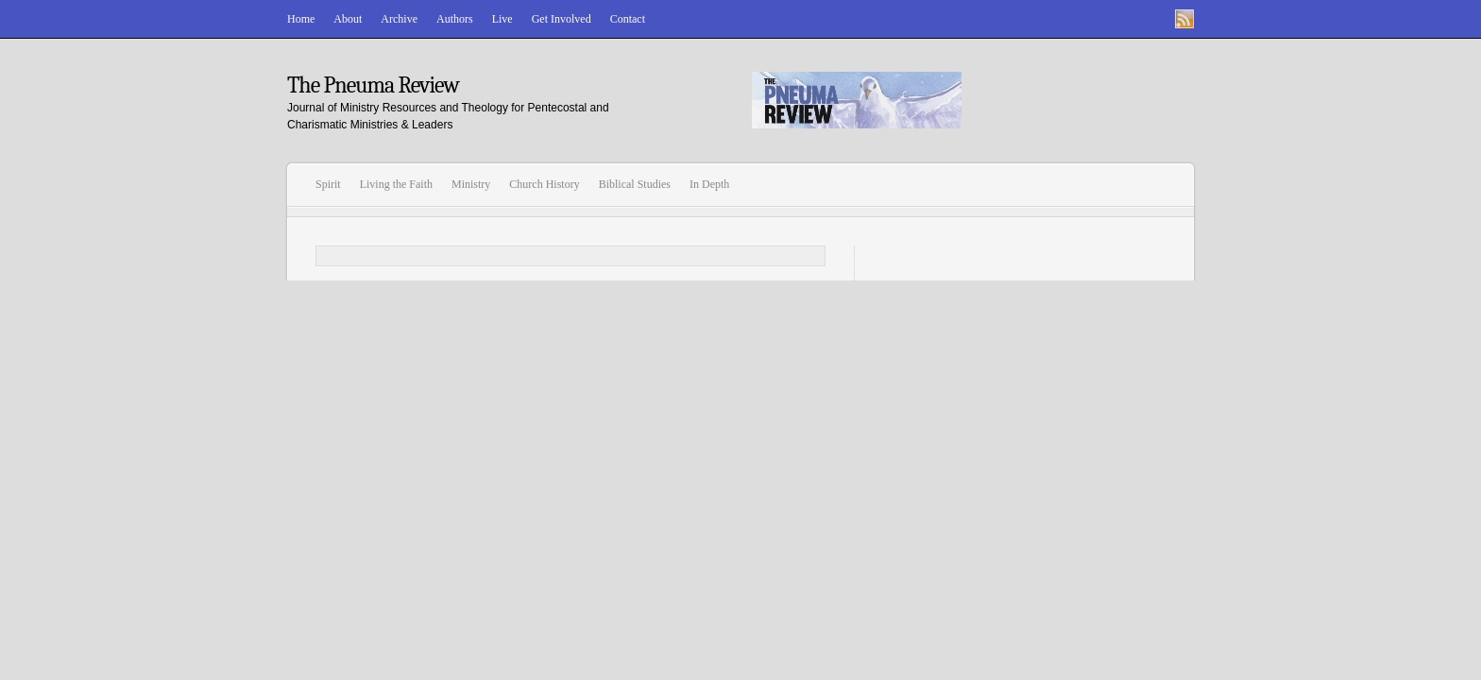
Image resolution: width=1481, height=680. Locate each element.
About (347, 19)
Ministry (470, 184)
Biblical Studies (635, 184)
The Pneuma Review (373, 85)
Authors (454, 19)
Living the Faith (396, 184)
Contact (627, 19)
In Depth (709, 184)
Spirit (328, 184)
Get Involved (561, 19)
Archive (399, 19)
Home (301, 19)
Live (502, 19)
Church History (544, 184)
